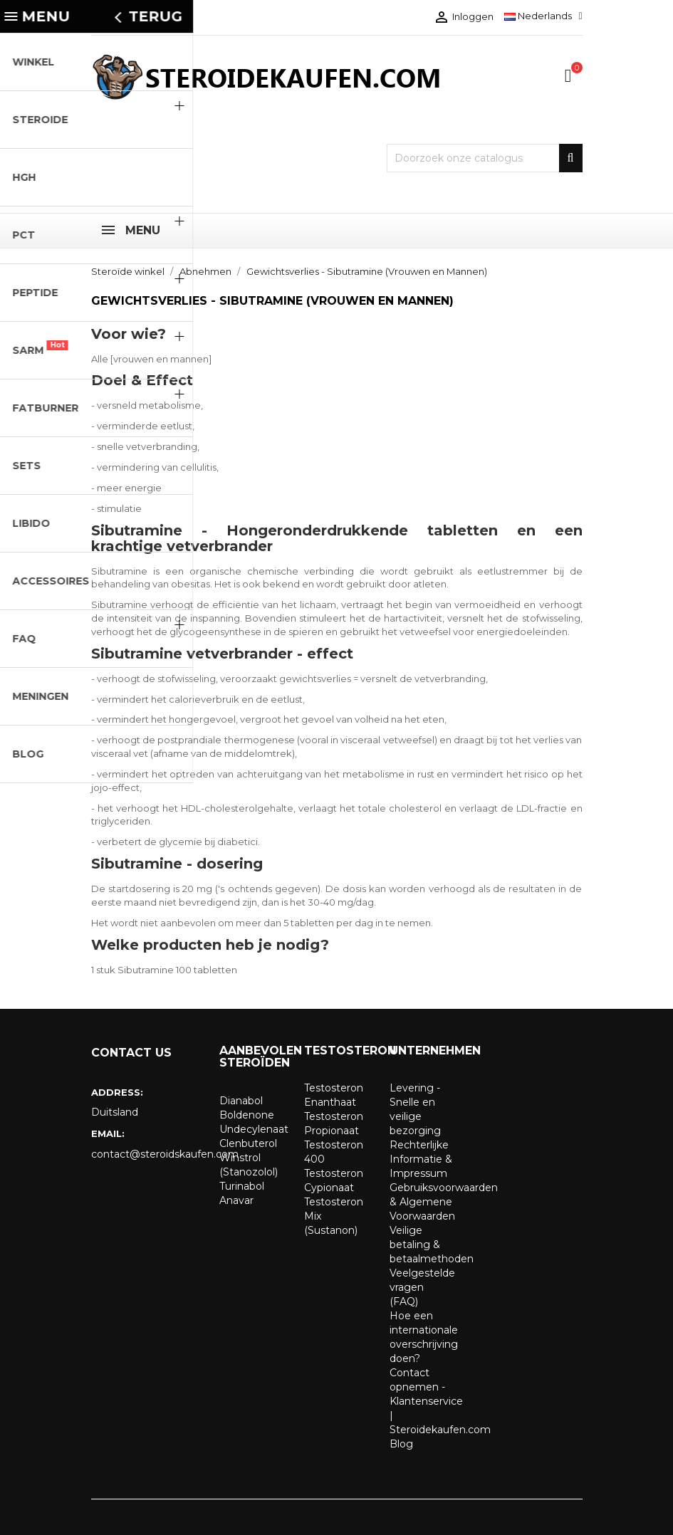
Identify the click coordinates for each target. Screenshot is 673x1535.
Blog (401, 1443)
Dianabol (241, 1100)
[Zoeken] (485, 158)
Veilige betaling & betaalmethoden (432, 1244)
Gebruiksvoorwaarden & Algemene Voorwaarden (444, 1201)
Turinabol (241, 1186)
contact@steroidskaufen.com (144, 1154)
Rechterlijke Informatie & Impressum (421, 1159)
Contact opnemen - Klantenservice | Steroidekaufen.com (440, 1401)
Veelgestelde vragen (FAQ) (422, 1287)
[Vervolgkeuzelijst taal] (543, 16)
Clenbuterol (248, 1143)
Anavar (236, 1200)
